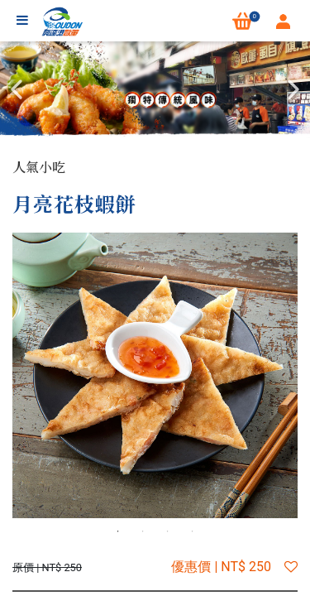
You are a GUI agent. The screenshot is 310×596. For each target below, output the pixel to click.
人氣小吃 (38, 166)
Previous (16, 89)
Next (293, 89)
